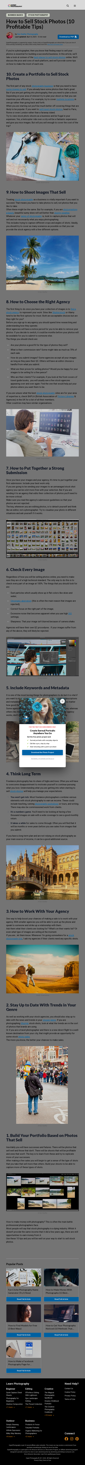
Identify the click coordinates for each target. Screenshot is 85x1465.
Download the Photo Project (42, 752)
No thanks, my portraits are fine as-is (42, 758)
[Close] (62, 701)
